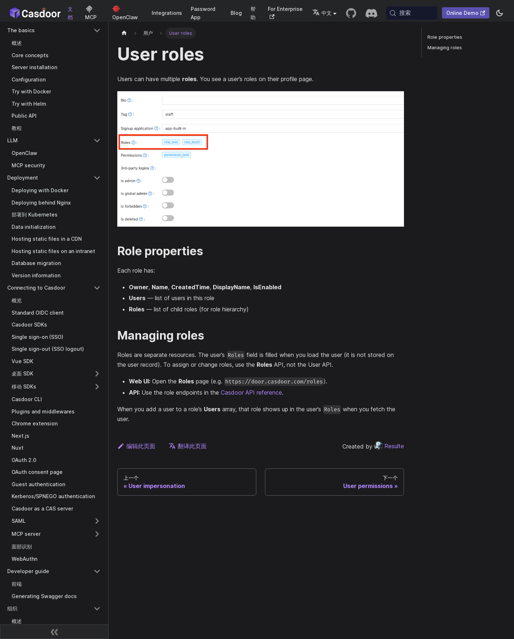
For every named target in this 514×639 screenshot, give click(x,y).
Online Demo (465, 13)
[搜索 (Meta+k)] (412, 13)
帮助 (253, 13)
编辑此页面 (136, 446)
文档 (70, 13)
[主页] (124, 33)
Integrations (167, 13)
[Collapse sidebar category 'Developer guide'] (97, 571)
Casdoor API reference (251, 392)
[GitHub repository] (351, 13)
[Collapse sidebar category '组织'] (97, 608)
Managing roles (444, 47)
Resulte (389, 446)
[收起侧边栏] (54, 632)
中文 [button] (322, 13)
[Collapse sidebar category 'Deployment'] (97, 178)
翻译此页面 (188, 446)
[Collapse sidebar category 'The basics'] (97, 30)
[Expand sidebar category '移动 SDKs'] (97, 386)
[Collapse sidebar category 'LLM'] (97, 140)
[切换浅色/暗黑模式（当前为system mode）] (499, 13)
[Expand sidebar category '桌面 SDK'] (97, 373)
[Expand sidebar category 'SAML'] (97, 521)
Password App (203, 13)
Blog (236, 13)
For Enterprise (285, 12)
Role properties (444, 37)
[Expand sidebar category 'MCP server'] (97, 534)
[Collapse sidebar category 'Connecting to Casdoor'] (97, 288)
